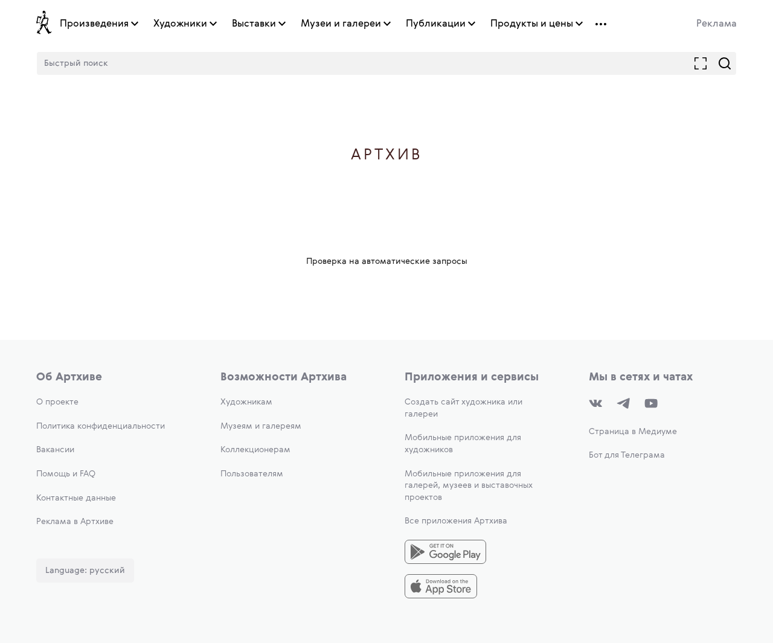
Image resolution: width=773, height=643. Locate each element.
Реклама (716, 24)
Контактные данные (76, 498)
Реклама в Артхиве (75, 521)
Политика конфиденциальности (100, 426)
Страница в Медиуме (633, 431)
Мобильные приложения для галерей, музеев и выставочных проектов (469, 486)
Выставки (254, 24)
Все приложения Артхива (456, 521)
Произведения (94, 24)
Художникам (246, 402)
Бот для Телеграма (627, 455)
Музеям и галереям (260, 426)
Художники (180, 24)
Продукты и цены (531, 24)
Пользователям (251, 474)
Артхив (387, 155)
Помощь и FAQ (65, 474)
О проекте (57, 402)
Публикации (436, 24)
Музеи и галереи (341, 24)
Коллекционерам (255, 450)
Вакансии (55, 450)
